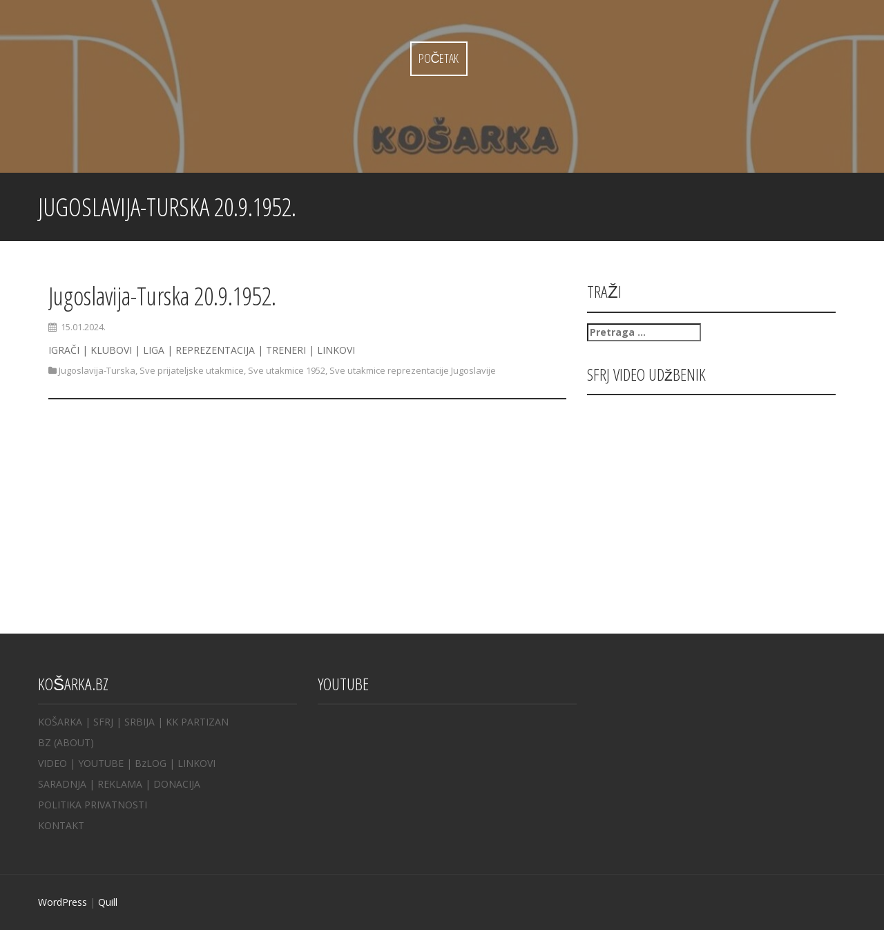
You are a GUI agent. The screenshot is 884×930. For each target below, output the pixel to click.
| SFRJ (99, 721)
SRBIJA (139, 721)
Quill (107, 902)
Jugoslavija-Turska (97, 370)
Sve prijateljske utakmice (192, 370)
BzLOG (150, 763)
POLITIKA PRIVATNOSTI (92, 804)
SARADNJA (62, 783)
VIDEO (52, 763)
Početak (439, 58)
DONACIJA (176, 783)
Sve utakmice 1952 (286, 370)
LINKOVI (196, 763)
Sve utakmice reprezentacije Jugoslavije (412, 370)
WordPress (62, 902)
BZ (44, 742)
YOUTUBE (101, 763)
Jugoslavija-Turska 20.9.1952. (162, 296)
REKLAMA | (125, 783)
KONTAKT (61, 825)
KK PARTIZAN (197, 721)
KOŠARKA (60, 721)
